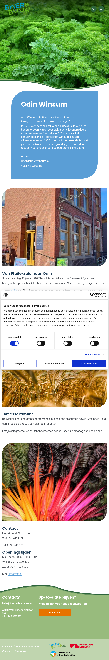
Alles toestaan (89, 363)
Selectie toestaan (54, 363)
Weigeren (20, 363)
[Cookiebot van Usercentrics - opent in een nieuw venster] (92, 295)
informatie (15, 573)
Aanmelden (54, 612)
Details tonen (92, 354)
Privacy (6, 651)
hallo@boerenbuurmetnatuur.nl (18, 603)
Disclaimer (20, 651)
